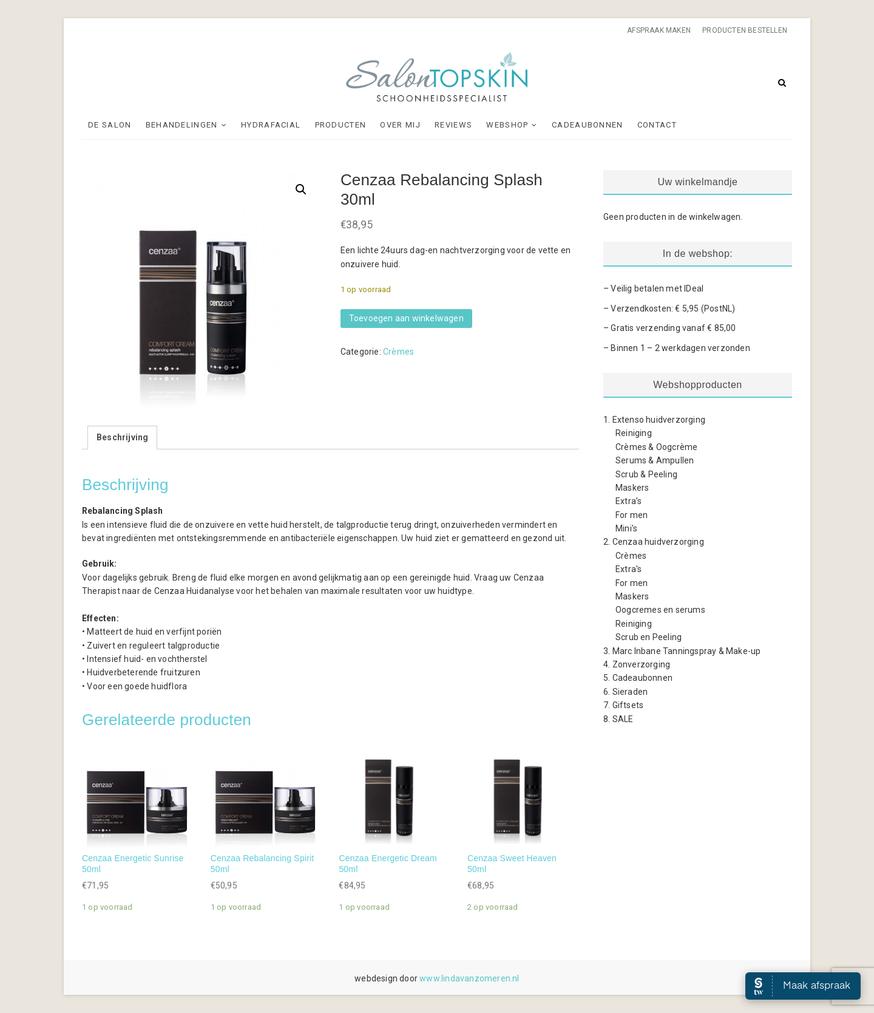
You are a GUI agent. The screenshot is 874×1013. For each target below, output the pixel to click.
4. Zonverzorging (636, 664)
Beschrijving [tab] (122, 437)
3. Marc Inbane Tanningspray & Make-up (682, 651)
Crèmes (398, 351)
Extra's (628, 569)
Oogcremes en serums (660, 610)
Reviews (453, 124)
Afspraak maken (659, 30)
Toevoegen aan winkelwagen (406, 318)
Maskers (632, 488)
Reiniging (633, 433)
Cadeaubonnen (587, 124)
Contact (657, 124)
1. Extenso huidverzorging (654, 420)
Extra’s (628, 501)
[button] (301, 189)
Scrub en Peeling (648, 637)
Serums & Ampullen (654, 460)
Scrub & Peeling (646, 474)
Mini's (626, 528)
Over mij (400, 124)
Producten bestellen (744, 30)
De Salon (109, 124)
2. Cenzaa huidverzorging (653, 542)
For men (631, 515)
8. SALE (618, 719)
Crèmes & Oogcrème (656, 447)
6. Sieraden (625, 692)
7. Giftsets (623, 705)
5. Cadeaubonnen (637, 678)
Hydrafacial (270, 124)
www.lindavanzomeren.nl (469, 978)
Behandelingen (182, 124)
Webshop (507, 124)
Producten (341, 124)
